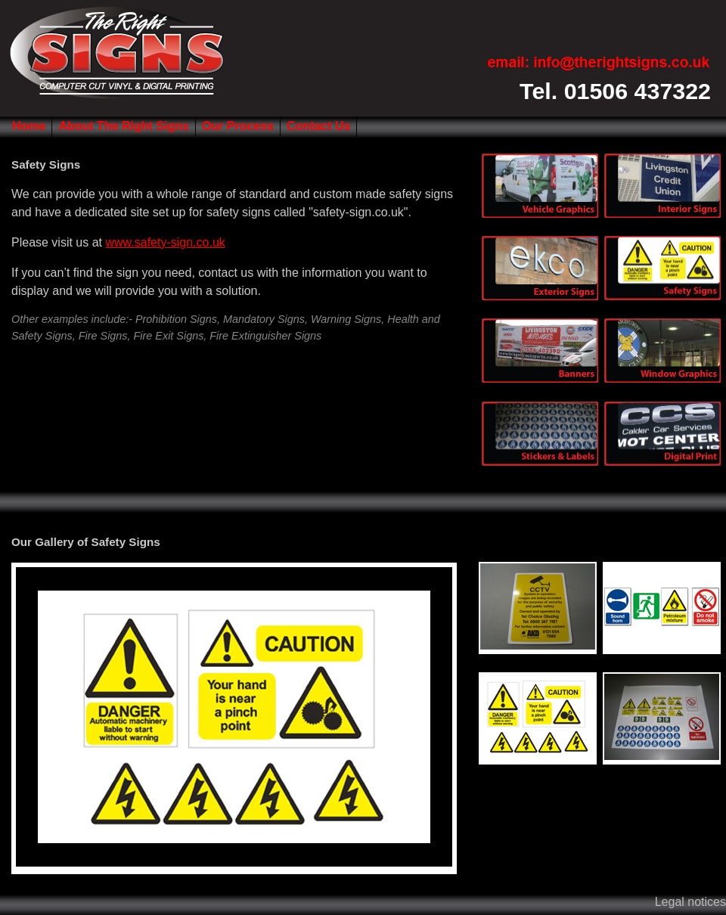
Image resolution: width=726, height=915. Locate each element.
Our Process (238, 125)
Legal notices (690, 901)
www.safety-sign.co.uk (165, 242)
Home (28, 125)
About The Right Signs (123, 125)
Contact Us (318, 125)
